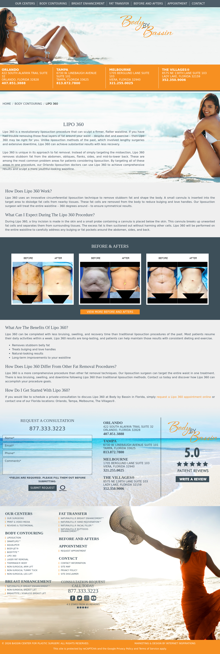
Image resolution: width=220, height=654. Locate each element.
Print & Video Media (18, 522)
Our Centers (25, 3)
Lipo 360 (11, 556)
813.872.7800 (68, 83)
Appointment (177, 3)
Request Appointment (73, 551)
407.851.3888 (14, 83)
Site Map (65, 567)
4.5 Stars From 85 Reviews (83, 606)
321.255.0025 (121, 83)
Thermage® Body (17, 563)
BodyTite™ (13, 552)
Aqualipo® (13, 545)
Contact (198, 3)
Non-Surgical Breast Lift (22, 590)
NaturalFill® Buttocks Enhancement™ (74, 530)
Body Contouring (53, 3)
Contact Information (73, 563)
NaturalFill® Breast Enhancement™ (28, 586)
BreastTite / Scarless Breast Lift (26, 593)
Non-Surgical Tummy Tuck (22, 570)
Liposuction (14, 538)
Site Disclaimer (70, 574)
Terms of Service (149, 648)
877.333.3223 (47, 429)
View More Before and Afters (110, 311)
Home (7, 103)
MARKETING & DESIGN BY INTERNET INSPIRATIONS (165, 643)
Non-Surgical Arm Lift (20, 567)
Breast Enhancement (88, 3)
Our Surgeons (15, 518)
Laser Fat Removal (18, 559)
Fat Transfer (119, 3)
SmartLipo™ (14, 541)
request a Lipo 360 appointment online (184, 397)
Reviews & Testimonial (20, 526)
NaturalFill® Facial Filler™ (77, 526)
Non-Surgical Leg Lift (19, 574)
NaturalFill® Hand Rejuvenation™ (81, 522)
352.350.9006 (174, 80)
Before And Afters (148, 3)
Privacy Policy (69, 570)
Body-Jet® (13, 549)
